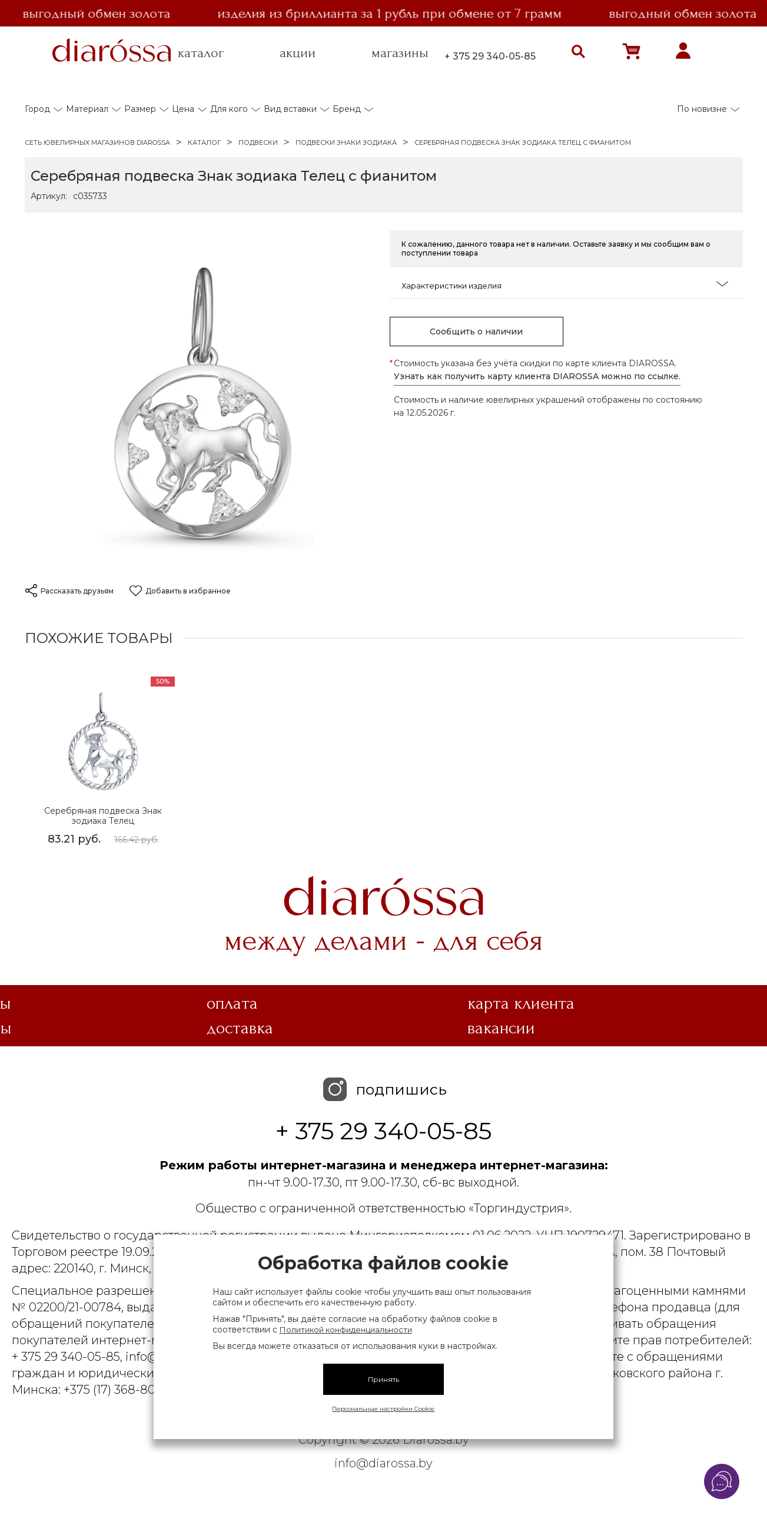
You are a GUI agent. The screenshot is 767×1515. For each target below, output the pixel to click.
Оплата (232, 1003)
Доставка (240, 1028)
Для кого (229, 109)
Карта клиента (521, 1003)
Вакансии (501, 1028)
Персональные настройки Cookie (383, 1409)
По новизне (702, 109)
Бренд (347, 109)
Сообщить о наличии (476, 331)
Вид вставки (290, 109)
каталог (201, 53)
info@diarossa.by (383, 1463)
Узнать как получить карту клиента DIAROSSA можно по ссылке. (537, 376)
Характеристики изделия (564, 284)
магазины (400, 53)
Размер (140, 109)
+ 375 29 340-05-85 (490, 56)
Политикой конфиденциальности (346, 1329)
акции (298, 53)
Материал (87, 109)
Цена (183, 109)
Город (37, 109)
